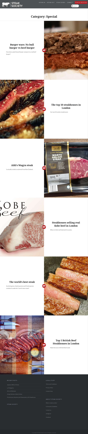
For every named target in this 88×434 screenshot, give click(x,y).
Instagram (48, 413)
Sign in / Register (81, 2)
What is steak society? (51, 403)
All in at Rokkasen (11, 391)
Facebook (48, 417)
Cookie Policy (49, 391)
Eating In (42, 2)
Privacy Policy (49, 387)
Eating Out (51, 2)
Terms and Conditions (51, 384)
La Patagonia (10, 388)
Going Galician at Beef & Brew (14, 394)
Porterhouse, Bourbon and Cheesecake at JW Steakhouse (21, 397)
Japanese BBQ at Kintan (13, 384)
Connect (70, 2)
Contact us (48, 410)
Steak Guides (60, 2)
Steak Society (12, 404)
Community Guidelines (51, 406)
